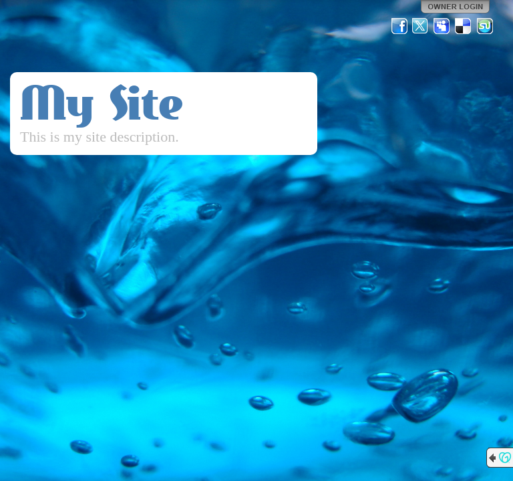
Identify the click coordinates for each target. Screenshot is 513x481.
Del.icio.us (463, 26)
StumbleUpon (485, 26)
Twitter (420, 26)
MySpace (442, 26)
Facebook (399, 26)
